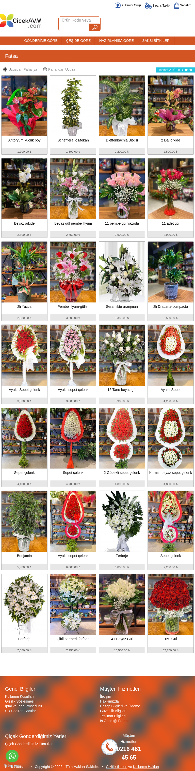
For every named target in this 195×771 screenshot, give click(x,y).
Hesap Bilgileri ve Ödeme (120, 706)
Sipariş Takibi (157, 5)
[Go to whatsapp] (12, 756)
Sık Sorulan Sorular (20, 711)
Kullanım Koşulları (19, 696)
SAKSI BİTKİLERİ (156, 41)
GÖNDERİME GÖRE (40, 41)
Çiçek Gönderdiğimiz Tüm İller (29, 744)
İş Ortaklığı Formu (114, 721)
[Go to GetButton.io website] (12, 765)
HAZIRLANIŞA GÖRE (116, 41)
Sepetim (182, 5)
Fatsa (11, 56)
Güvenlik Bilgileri (113, 711)
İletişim (105, 696)
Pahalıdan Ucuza (59, 69)
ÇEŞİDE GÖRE (78, 41)
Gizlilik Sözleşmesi (20, 701)
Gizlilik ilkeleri (116, 767)
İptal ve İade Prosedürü (23, 706)
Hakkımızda (109, 701)
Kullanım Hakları (146, 767)
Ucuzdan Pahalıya (20, 69)
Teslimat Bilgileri (112, 716)
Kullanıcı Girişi (128, 5)
